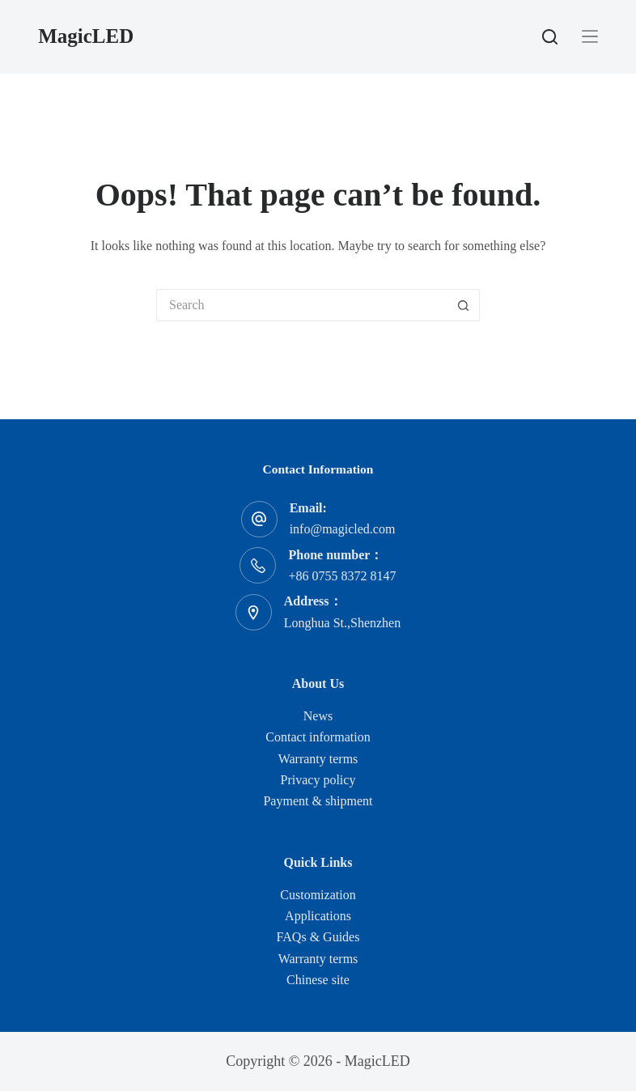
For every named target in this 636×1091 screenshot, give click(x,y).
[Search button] (463, 305)
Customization (317, 895)
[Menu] (590, 36)
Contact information (317, 737)
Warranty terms (318, 759)
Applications (318, 916)
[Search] (550, 37)
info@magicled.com (343, 529)
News (318, 716)
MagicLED (86, 36)
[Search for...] (301, 305)
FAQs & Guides (318, 937)
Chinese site (318, 980)
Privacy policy (318, 780)
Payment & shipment (317, 801)
